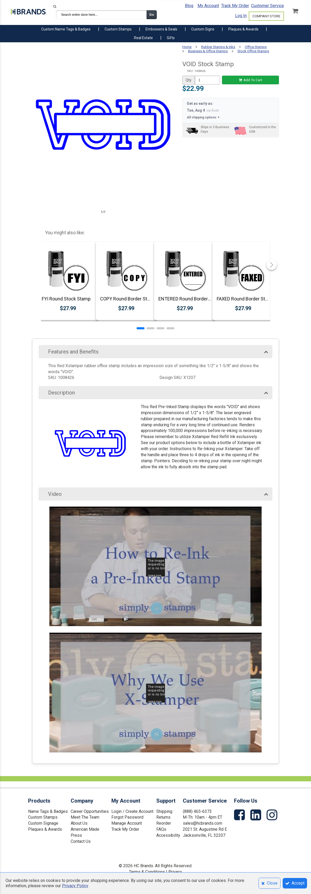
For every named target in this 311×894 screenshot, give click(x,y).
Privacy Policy (75, 885)
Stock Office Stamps (253, 51)
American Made (85, 829)
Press (76, 835)
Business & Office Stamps (208, 51)
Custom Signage (43, 823)
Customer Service (267, 5)
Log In (241, 15)
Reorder (163, 823)
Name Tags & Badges (48, 811)
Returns (163, 817)
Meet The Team (85, 817)
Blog (189, 5)
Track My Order (235, 5)
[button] (140, 328)
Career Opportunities (90, 811)
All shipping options (203, 117)
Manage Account (126, 823)
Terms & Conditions (147, 871)
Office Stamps (256, 47)
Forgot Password (127, 817)
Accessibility (168, 835)
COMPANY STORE (266, 16)
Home (186, 47)
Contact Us (81, 841)
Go (151, 15)
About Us (79, 823)
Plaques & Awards (45, 829)
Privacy (175, 871)
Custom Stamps (43, 817)
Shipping (164, 811)
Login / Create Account (132, 811)
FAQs (161, 829)
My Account (208, 5)
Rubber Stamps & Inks (218, 47)
